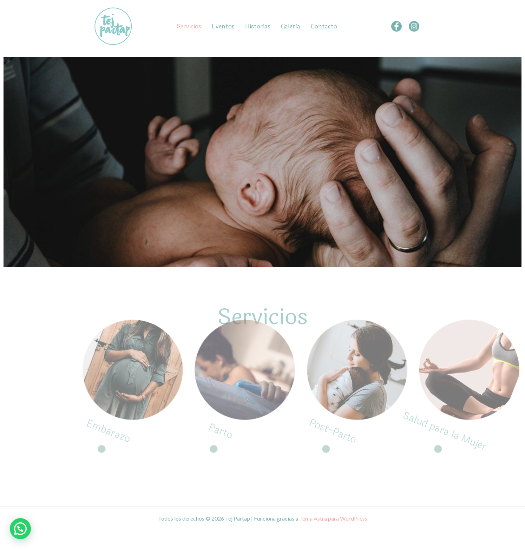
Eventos (223, 26)
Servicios (189, 26)
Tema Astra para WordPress (333, 518)
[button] (20, 528)
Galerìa (290, 26)
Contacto (324, 26)
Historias (257, 26)
